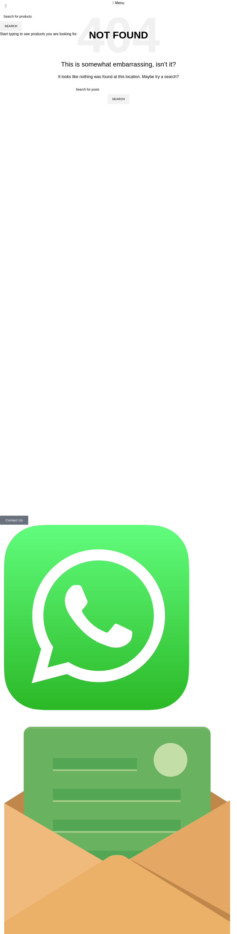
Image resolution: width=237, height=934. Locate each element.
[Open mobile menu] (118, 3)
